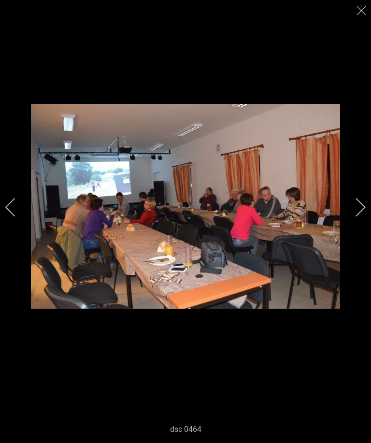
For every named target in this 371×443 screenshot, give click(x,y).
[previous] (17, 207)
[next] (354, 207)
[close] (362, 10)
